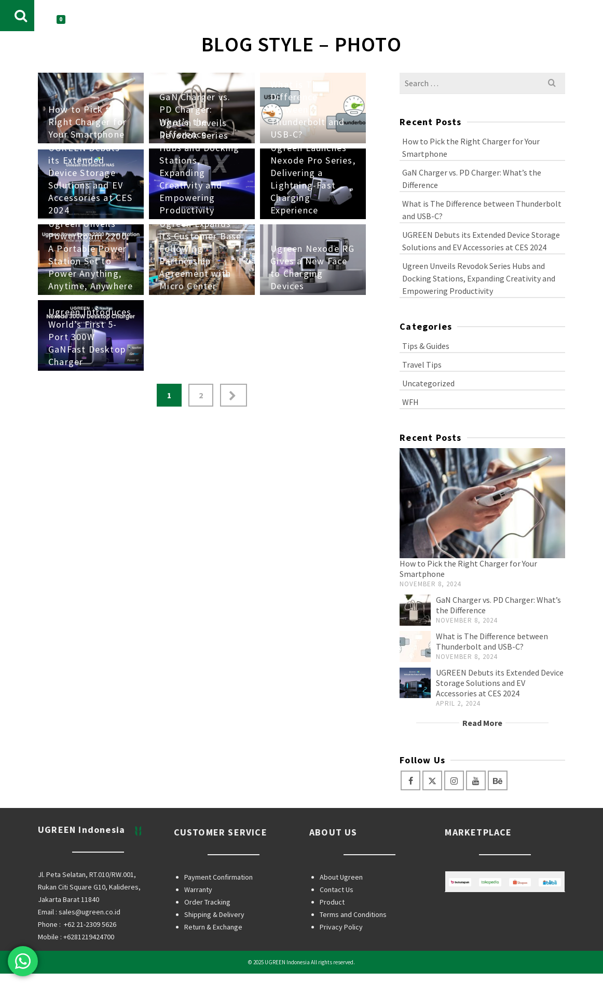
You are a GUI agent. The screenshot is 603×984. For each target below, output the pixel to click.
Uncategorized (428, 383)
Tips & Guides (425, 346)
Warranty (198, 889)
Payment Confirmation (218, 877)
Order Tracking (207, 902)
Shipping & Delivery (214, 914)
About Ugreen (341, 877)
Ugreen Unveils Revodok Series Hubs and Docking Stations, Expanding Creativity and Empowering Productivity (478, 278)
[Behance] (498, 780)
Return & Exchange (213, 927)
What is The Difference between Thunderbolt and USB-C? (481, 209)
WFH (410, 402)
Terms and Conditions (353, 914)
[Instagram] (454, 780)
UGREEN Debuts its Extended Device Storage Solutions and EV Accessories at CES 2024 (481, 241)
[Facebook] (410, 780)
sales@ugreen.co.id (89, 911)
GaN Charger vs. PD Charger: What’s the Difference (471, 178)
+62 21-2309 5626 (90, 924)
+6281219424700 (88, 936)
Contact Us (336, 889)
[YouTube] (476, 780)
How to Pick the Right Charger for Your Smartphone (471, 147)
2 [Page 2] (201, 395)
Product (332, 902)
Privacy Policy (341, 927)
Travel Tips (422, 364)
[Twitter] (432, 780)
